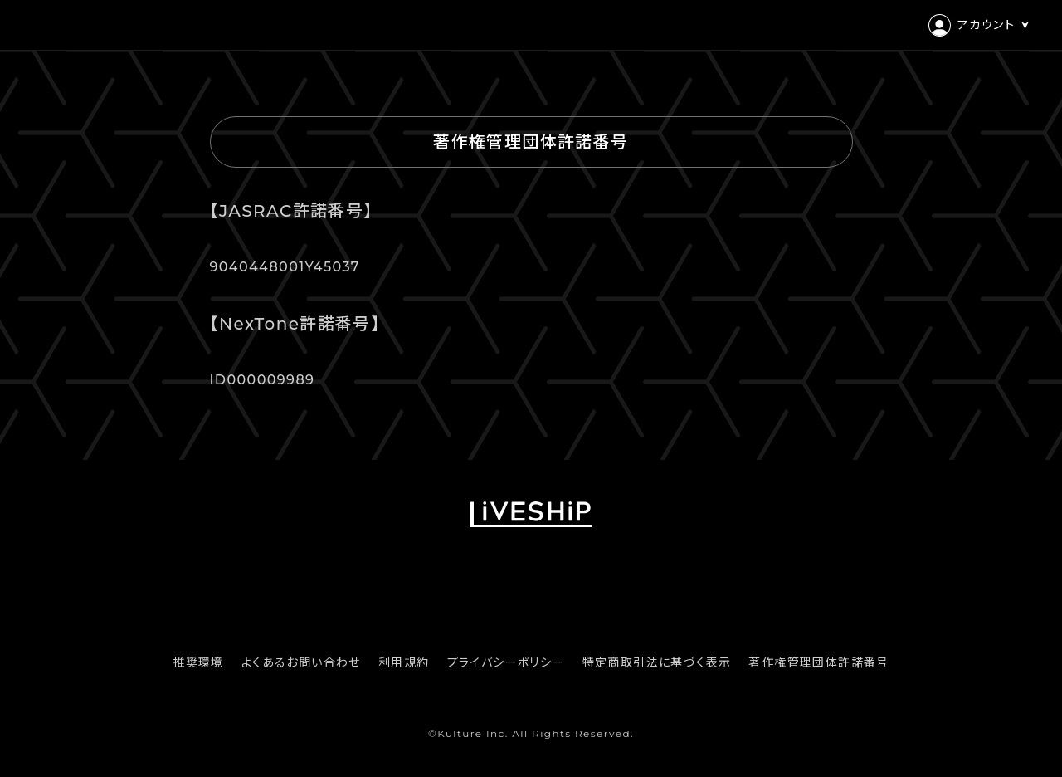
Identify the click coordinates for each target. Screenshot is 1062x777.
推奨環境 (198, 662)
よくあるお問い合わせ (301, 662)
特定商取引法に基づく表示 (657, 662)
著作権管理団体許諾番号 (818, 662)
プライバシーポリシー (506, 662)
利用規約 (404, 662)
